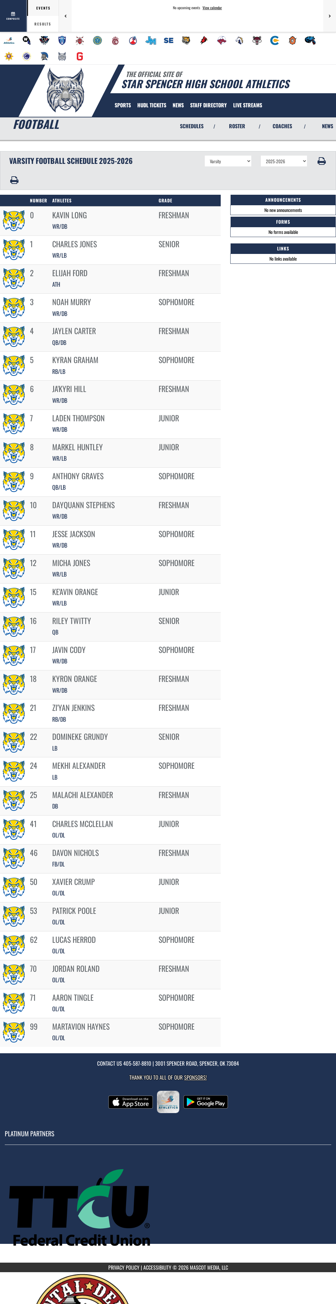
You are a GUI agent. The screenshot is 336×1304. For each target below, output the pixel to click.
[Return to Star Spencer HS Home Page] (65, 90)
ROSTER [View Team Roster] (237, 126)
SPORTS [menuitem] (123, 105)
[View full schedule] (13, 16)
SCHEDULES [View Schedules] (192, 126)
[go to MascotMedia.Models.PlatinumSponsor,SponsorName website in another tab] (168, 1208)
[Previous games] (65, 16)
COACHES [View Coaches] (282, 126)
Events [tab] (43, 8)
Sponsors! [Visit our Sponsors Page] (195, 1077)
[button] (322, 161)
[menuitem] (9, 40)
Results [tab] (42, 23)
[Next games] (329, 16)
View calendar (212, 7)
